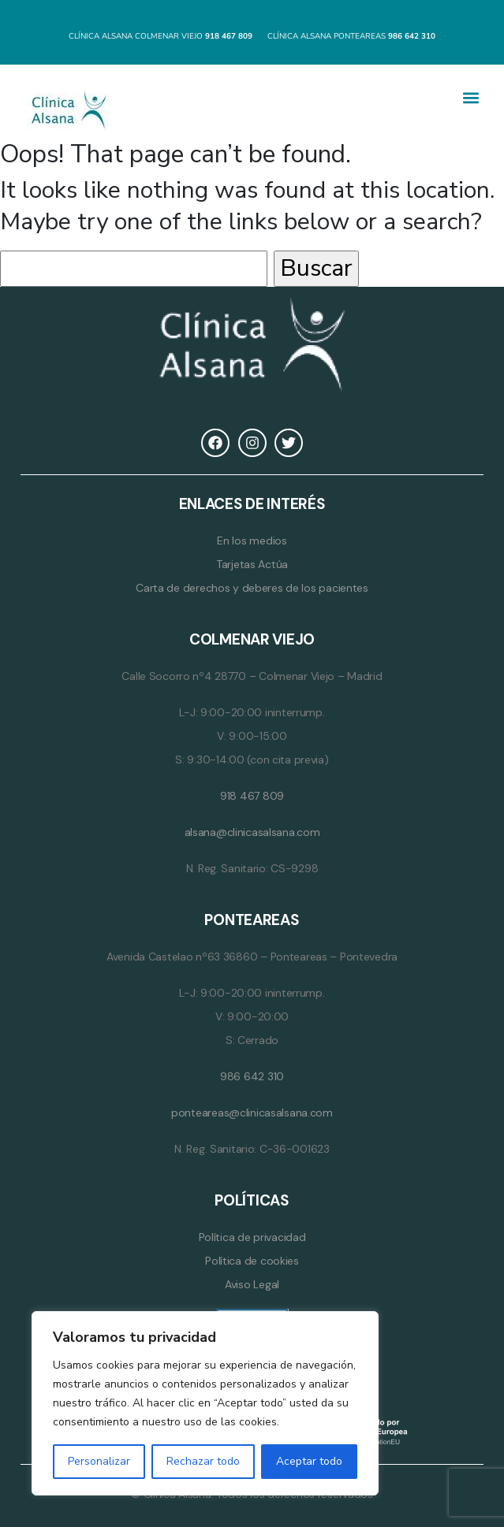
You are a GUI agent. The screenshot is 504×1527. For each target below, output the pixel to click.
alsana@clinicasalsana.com (252, 832)
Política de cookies (252, 1261)
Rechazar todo (203, 1461)
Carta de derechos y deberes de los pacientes (252, 588)
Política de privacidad (252, 1237)
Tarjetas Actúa (252, 564)
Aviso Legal (252, 1284)
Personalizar (99, 1461)
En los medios (251, 540)
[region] (205, 1403)
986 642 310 (252, 1076)
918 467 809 (252, 796)
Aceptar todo (309, 1461)
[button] (470, 98)
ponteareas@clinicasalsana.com (252, 1112)
